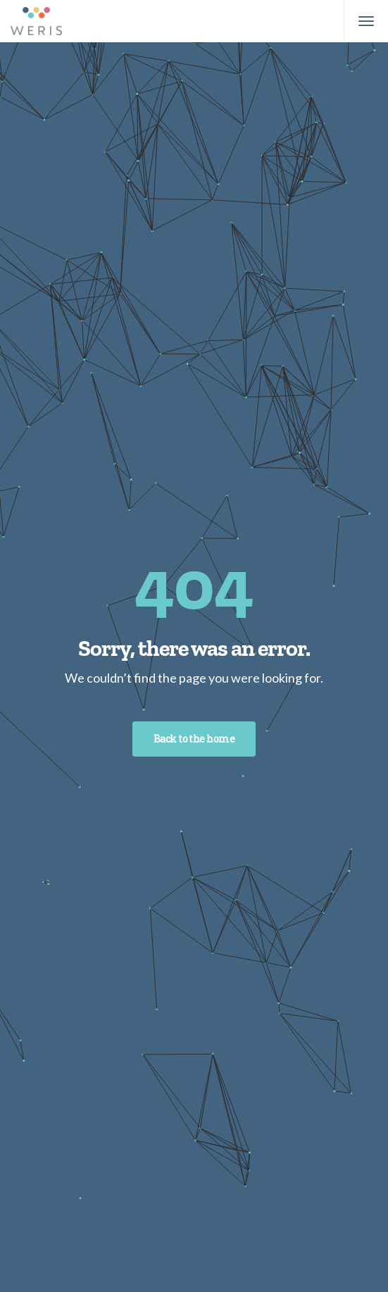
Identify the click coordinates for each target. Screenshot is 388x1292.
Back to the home (194, 738)
